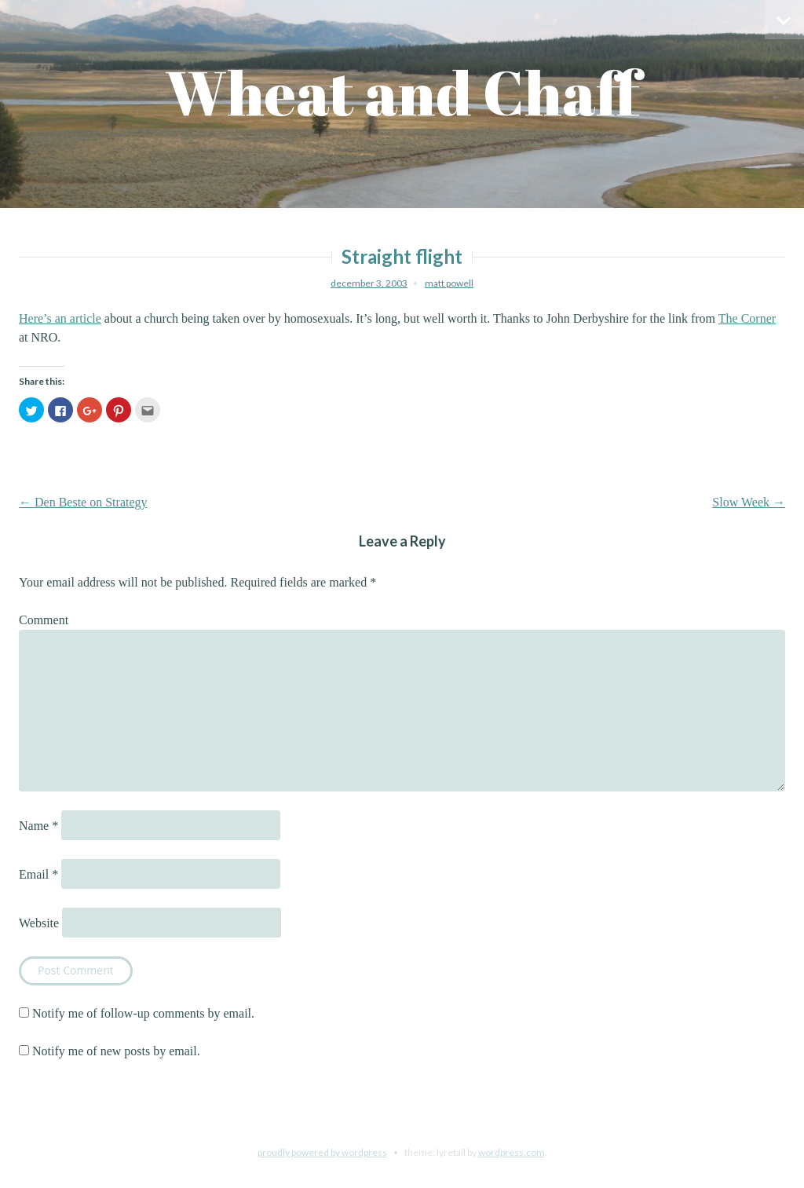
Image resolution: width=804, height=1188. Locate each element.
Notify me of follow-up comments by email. (143, 1013)
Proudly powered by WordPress (322, 1152)
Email (38, 874)
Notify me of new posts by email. (116, 1051)
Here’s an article (60, 318)
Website (39, 923)
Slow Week (748, 502)
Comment (43, 620)
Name (38, 825)
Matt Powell (449, 283)
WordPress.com (511, 1152)
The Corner (747, 318)
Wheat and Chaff (402, 92)
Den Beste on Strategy (83, 502)
